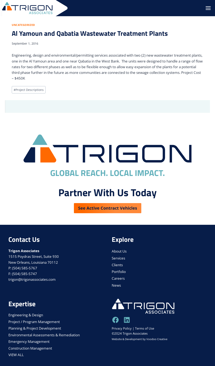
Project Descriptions (29, 90)
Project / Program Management (34, 321)
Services (118, 258)
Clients (117, 264)
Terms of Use (144, 328)
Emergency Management (29, 341)
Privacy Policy (122, 328)
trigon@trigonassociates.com (32, 279)
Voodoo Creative (156, 339)
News (116, 285)
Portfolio (119, 271)
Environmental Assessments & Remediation (44, 335)
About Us (119, 251)
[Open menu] (208, 8)
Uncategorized (23, 25)
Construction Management (30, 348)
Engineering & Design (25, 315)
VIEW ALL (16, 354)
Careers (118, 278)
